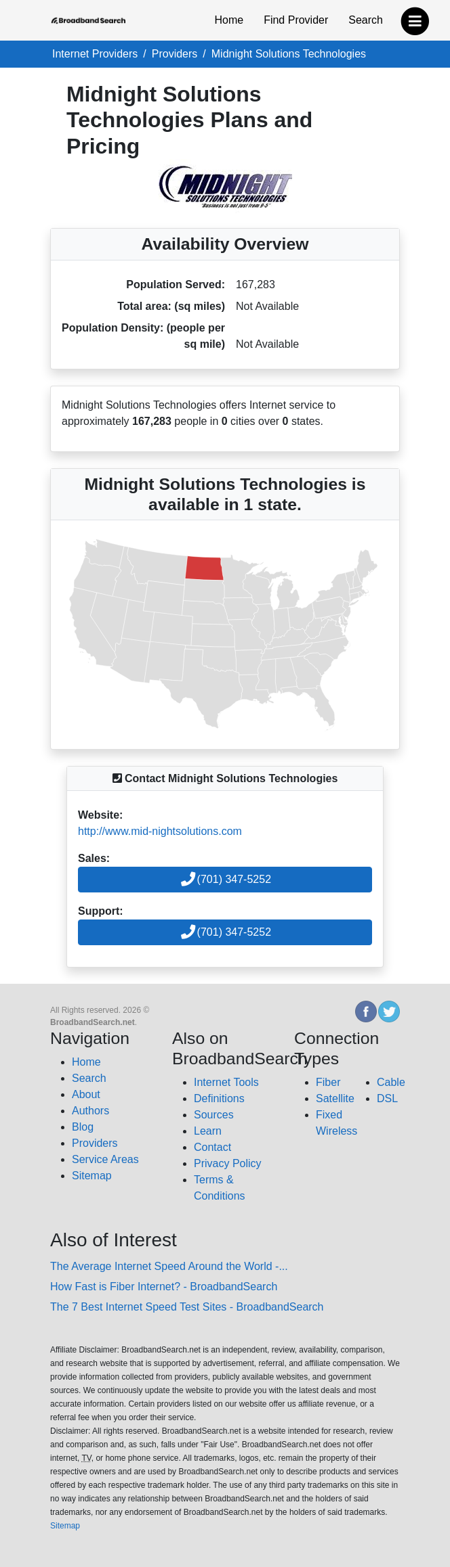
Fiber (328, 1082)
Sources (214, 1114)
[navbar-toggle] (415, 18)
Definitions (219, 1098)
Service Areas (105, 1159)
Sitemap (92, 1175)
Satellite (335, 1098)
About (86, 1094)
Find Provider (296, 20)
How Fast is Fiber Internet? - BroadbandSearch (163, 1286)
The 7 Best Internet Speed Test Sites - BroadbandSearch (187, 1307)
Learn (208, 1131)
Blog (83, 1127)
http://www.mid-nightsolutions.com (160, 831)
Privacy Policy (228, 1163)
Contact (212, 1147)
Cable (391, 1082)
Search (365, 20)
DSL (387, 1098)
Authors (90, 1110)
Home (228, 20)
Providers (95, 1143)
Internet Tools (226, 1082)
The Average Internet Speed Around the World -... (169, 1266)
